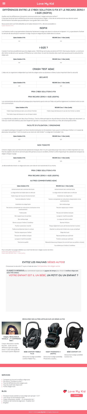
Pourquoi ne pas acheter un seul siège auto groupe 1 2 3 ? (21, 396)
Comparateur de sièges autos (48, 266)
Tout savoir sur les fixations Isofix (14, 397)
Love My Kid (45, 3)
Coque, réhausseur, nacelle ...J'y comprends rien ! (11, 339)
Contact (76, 395)
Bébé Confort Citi (74, 352)
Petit (47, 291)
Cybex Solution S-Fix (8, 25)
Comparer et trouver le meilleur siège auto (16, 379)
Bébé (20, 291)
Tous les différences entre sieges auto (15, 383)
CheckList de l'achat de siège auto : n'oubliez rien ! (19, 401)
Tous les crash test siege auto (12, 385)
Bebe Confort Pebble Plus (32, 353)
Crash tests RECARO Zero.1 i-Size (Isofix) (13, 253)
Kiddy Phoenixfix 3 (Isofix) (53, 353)
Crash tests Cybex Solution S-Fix (11, 251)
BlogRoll (5, 403)
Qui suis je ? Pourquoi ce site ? (12, 381)
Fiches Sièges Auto (9, 386)
